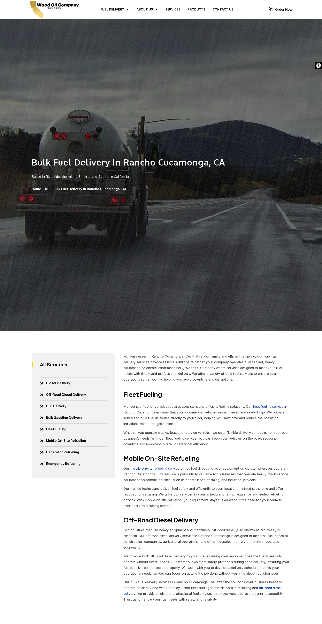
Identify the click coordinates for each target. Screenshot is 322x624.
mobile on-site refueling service (154, 468)
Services (173, 9)
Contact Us (223, 9)
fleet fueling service (268, 406)
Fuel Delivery (114, 9)
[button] (318, 65)
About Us (147, 9)
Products (196, 9)
